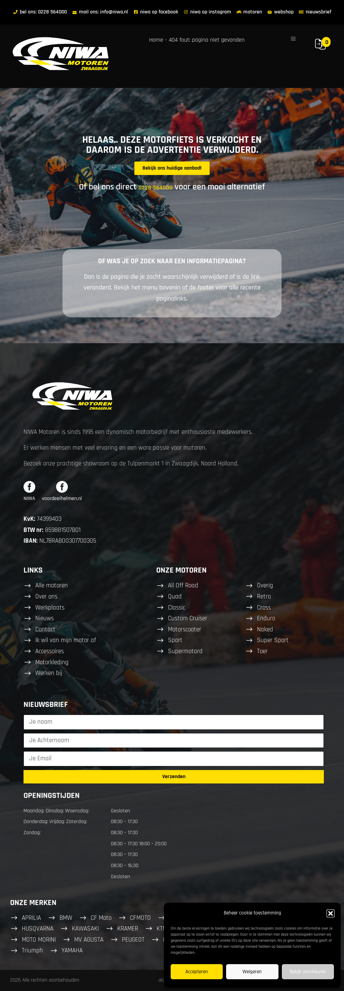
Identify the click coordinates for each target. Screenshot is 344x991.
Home (156, 40)
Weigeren (252, 972)
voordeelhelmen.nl (62, 498)
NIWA (29, 498)
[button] (330, 913)
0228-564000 (155, 187)
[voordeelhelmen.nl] (62, 487)
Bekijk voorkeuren (308, 972)
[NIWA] (29, 487)
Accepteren (196, 972)
